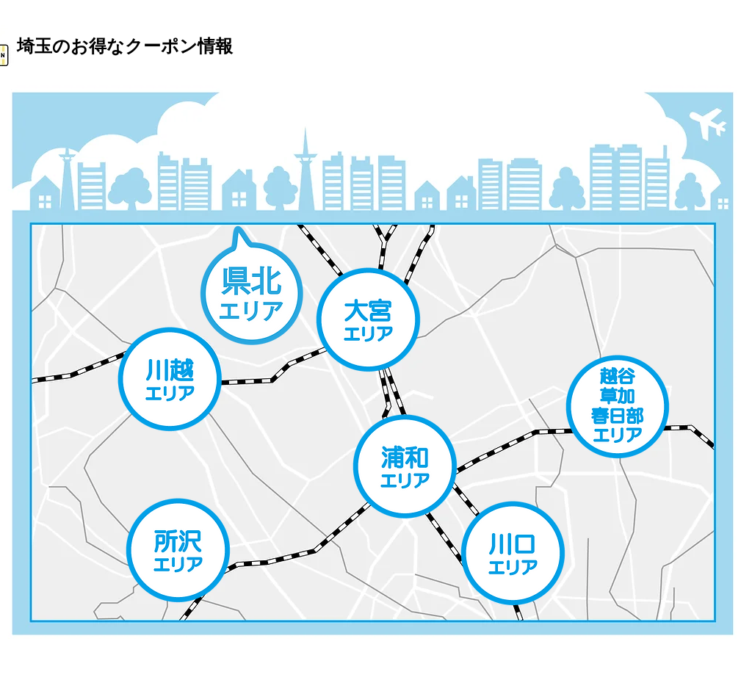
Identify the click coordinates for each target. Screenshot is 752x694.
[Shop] (170, 379)
